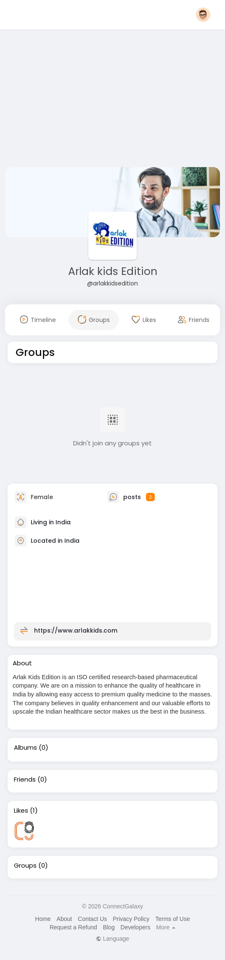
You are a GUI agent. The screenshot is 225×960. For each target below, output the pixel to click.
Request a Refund (73, 927)
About (64, 919)
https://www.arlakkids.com (75, 630)
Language (112, 939)
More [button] (165, 927)
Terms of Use (172, 919)
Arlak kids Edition (112, 271)
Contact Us (92, 919)
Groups (25, 865)
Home (42, 919)
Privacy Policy (131, 919)
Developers (136, 927)
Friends (25, 779)
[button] (203, 14)
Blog (109, 927)
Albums (25, 747)
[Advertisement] (113, 100)
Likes (21, 810)
